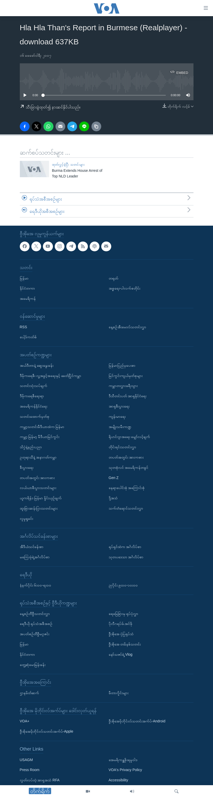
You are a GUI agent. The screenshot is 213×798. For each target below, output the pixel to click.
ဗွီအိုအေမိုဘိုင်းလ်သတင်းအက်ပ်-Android (137, 721)
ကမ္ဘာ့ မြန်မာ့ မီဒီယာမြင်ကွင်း (40, 437)
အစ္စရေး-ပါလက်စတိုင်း (125, 288)
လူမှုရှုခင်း (26, 518)
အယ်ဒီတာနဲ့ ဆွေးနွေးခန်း (37, 365)
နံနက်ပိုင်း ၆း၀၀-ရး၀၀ (35, 585)
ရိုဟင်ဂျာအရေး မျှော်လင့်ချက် (129, 437)
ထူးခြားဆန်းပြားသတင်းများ (39, 508)
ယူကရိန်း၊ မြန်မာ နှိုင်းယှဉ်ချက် (41, 498)
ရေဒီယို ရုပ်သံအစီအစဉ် (36, 624)
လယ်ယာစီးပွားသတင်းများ (38, 488)
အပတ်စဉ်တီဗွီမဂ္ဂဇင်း (34, 634)
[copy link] (96, 126)
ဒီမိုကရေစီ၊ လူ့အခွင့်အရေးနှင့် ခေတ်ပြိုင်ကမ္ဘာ (50, 376)
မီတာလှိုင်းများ (118, 693)
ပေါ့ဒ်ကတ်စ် (28, 337)
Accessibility (118, 780)
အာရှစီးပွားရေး (119, 406)
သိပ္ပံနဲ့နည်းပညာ (31, 447)
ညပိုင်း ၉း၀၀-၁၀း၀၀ (123, 585)
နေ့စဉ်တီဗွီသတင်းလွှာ (35, 614)
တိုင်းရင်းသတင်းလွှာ (122, 447)
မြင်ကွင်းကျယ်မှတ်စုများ (126, 376)
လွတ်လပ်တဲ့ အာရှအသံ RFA (40, 780)
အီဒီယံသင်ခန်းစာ (31, 547)
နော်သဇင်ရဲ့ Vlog (121, 654)
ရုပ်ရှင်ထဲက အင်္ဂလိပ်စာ (125, 547)
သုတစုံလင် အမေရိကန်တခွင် (129, 467)
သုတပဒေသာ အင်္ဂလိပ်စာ (126, 557)
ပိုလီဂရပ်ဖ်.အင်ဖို (121, 624)
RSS (23, 327)
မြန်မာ (24, 278)
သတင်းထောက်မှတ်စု (34, 416)
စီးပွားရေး (26, 467)
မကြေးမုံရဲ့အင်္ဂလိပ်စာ (35, 557)
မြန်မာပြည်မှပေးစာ (122, 365)
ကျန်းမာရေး (117, 416)
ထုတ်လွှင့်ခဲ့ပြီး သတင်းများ (68, 164)
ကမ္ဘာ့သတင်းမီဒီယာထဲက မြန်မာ (42, 427)
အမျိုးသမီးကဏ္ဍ (120, 427)
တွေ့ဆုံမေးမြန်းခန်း (32, 665)
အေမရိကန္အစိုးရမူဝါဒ (123, 760)
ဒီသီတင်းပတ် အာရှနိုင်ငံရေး (128, 396)
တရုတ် (113, 278)
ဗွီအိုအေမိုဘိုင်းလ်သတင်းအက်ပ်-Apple (46, 732)
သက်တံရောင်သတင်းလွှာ (126, 508)
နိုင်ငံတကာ (27, 288)
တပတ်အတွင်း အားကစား (37, 478)
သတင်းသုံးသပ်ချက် (33, 386)
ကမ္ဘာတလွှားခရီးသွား (123, 386)
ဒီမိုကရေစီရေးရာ (32, 396)
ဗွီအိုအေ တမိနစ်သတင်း (125, 644)
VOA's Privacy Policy (125, 770)
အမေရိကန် (28, 299)
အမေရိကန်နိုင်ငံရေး (33, 406)
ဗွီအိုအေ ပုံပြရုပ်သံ (121, 634)
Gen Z (114, 478)
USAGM (26, 760)
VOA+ (25, 721)
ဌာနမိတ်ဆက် (29, 693)
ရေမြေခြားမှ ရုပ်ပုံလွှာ (123, 614)
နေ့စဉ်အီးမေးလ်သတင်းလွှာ (127, 327)
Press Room (30, 770)
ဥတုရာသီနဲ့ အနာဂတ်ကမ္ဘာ (38, 457)
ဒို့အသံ (113, 498)
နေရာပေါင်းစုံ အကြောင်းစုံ (127, 488)
